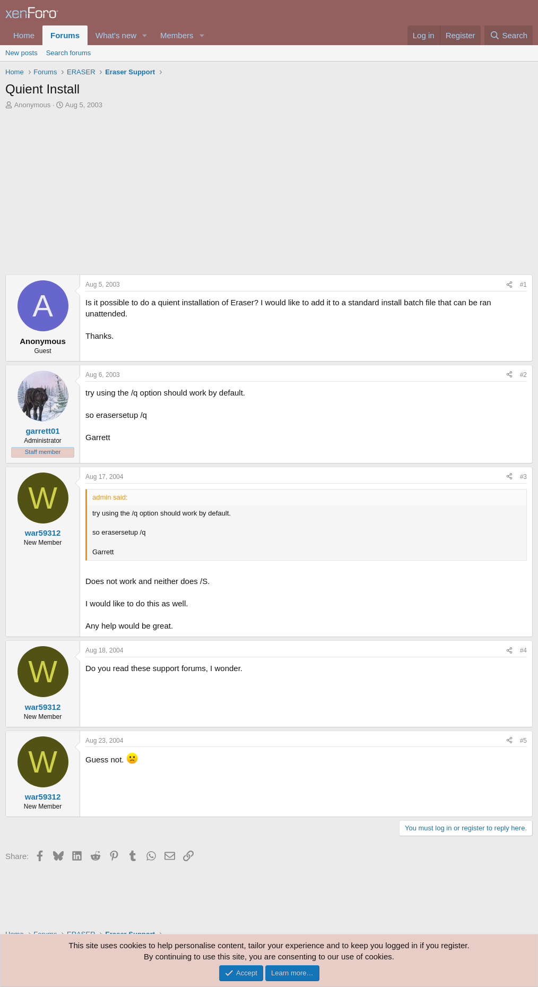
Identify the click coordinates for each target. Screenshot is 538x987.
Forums (65, 35)
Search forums (68, 53)
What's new (116, 35)
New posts (21, 53)
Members (177, 35)
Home (23, 35)
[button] (144, 35)
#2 (523, 375)
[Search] (508, 35)
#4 (523, 650)
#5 (523, 740)
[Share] (509, 285)
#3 (523, 476)
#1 (523, 284)
